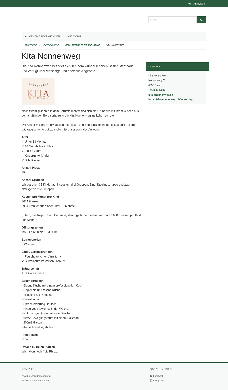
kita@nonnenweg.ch (160, 94)
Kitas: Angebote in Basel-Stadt (82, 45)
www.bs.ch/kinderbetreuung (37, 376)
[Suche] (201, 19)
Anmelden (199, 3)
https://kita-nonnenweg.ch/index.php (177, 99)
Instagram (156, 380)
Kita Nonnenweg (115, 45)
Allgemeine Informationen (42, 36)
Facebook (156, 376)
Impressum (74, 36)
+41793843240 (157, 89)
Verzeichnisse (51, 45)
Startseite (31, 45)
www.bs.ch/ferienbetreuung (36, 380)
